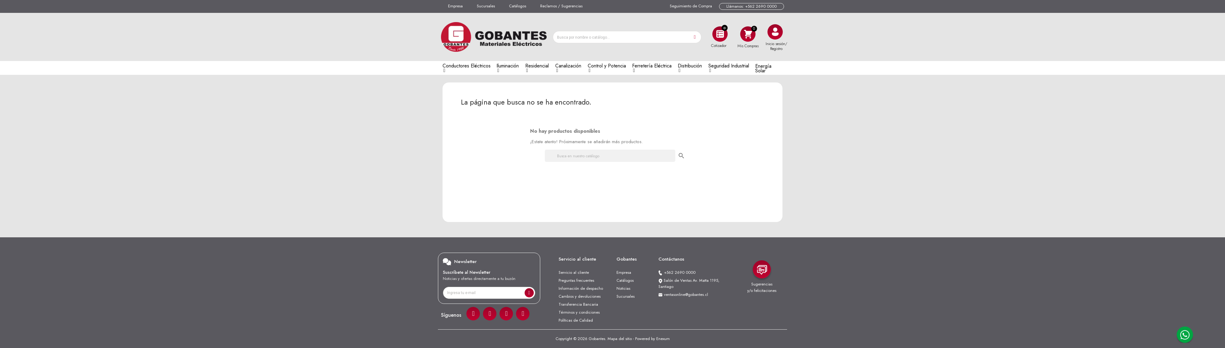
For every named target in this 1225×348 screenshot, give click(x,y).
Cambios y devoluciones (580, 296)
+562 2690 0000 (679, 272)
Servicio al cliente (574, 272)
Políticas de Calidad (576, 320)
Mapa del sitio (620, 339)
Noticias (623, 288)
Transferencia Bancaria (578, 304)
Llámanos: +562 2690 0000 (751, 6)
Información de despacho (581, 288)
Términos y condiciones (579, 312)
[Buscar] (610, 156)
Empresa (455, 6)
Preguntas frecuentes (576, 280)
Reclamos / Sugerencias (561, 6)
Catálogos (517, 6)
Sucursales (486, 6)
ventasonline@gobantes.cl (686, 294)
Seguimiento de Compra (691, 6)
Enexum (663, 339)
